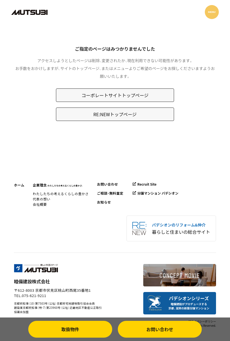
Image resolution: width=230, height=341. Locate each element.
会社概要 (40, 204)
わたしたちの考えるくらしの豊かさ (61, 193)
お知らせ (104, 202)
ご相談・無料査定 (110, 193)
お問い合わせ (107, 184)
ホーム (19, 185)
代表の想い (41, 199)
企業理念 (58, 185)
